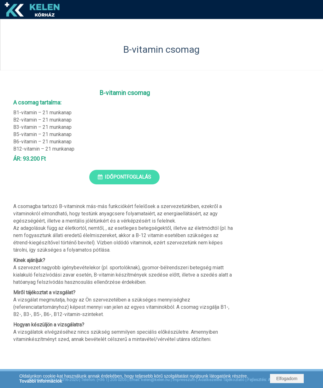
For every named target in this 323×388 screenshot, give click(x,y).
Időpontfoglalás (128, 177)
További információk (40, 381)
